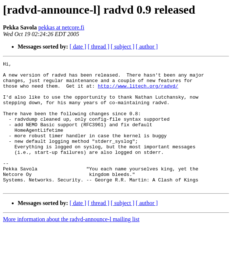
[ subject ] (122, 46)
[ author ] (147, 46)
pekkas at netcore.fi (61, 27)
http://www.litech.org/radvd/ (138, 91)
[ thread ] (98, 46)
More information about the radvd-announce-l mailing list (71, 244)
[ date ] (78, 46)
